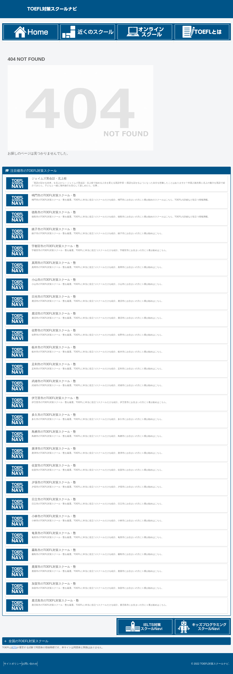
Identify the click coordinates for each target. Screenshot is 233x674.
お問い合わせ (35, 663)
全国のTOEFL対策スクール (29, 641)
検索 (169, 53)
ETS (14, 647)
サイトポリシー (14, 663)
